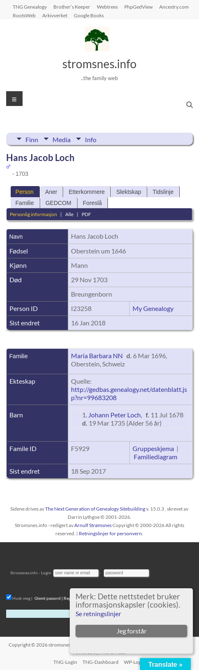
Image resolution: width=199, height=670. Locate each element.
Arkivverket (54, 15)
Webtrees (107, 6)
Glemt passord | (48, 598)
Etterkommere (87, 192)
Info (90, 139)
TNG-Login (65, 662)
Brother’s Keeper (71, 6)
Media (62, 139)
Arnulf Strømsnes (93, 525)
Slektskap (128, 192)
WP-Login (134, 662)
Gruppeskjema (153, 448)
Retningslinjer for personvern (110, 533)
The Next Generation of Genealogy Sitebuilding (95, 509)
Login (46, 572)
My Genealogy (153, 308)
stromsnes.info (99, 64)
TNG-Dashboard (100, 662)
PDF (86, 214)
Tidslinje (163, 192)
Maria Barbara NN (97, 355)
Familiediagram (155, 456)
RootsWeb (24, 15)
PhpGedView (138, 6)
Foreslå (92, 203)
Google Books (89, 15)
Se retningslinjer (98, 613)
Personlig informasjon (33, 214)
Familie (25, 203)
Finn (31, 139)
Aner (51, 192)
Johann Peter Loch (114, 415)
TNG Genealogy (30, 6)
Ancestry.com (174, 6)
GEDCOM (58, 203)
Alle (69, 214)
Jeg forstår (131, 631)
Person (25, 192)
